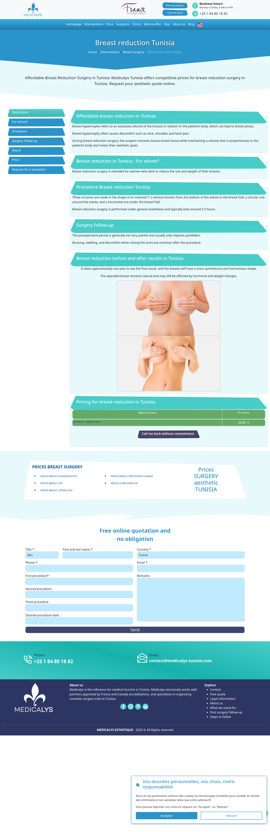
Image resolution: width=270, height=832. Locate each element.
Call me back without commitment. (168, 433)
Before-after (152, 24)
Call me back (175, 12)
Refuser (231, 816)
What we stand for (223, 708)
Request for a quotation (29, 169)
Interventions (93, 24)
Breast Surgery (133, 52)
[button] (201, 24)
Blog (191, 24)
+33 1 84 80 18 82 (214, 13)
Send (135, 630)
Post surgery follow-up (226, 712)
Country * (144, 549)
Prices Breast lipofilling (56, 490)
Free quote (217, 694)
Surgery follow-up (24, 141)
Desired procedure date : (43, 615)
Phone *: (31, 562)
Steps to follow (220, 717)
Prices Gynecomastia (124, 483)
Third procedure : (37, 602)
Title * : (30, 549)
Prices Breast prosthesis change (132, 476)
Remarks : (144, 576)
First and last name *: (78, 549)
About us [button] (179, 24)
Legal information (222, 699)
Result (16, 150)
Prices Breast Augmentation (58, 476)
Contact (215, 689)
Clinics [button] (136, 24)
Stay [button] (167, 24)
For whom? (20, 122)
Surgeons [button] (122, 24)
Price (15, 160)
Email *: (142, 562)
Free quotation (175, 5)
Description (20, 112)
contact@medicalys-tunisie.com (180, 660)
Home (92, 52)
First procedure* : (37, 576)
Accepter (166, 816)
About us (216, 703)
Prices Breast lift (51, 483)
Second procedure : (39, 589)
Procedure (19, 131)
